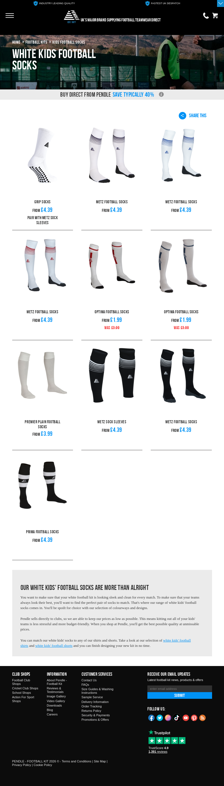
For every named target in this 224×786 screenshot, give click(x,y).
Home (16, 42)
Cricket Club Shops (25, 688)
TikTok (177, 718)
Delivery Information (95, 702)
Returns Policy (91, 710)
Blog (50, 710)
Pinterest (194, 717)
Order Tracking (92, 706)
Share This (193, 115)
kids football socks (68, 42)
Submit (179, 695)
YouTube (186, 717)
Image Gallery (56, 696)
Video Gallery (56, 701)
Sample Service (92, 697)
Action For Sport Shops (23, 698)
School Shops (21, 692)
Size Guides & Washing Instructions (98, 690)
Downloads (54, 705)
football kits (36, 42)
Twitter (160, 717)
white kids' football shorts (53, 646)
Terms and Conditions (76, 761)
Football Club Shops (21, 682)
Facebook (151, 717)
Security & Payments (96, 715)
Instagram (168, 717)
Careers (52, 714)
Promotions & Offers (95, 719)
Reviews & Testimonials (55, 690)
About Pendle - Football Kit (57, 682)
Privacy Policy (21, 765)
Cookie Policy (43, 765)
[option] (54, 3)
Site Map (100, 761)
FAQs (85, 684)
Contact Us (89, 680)
